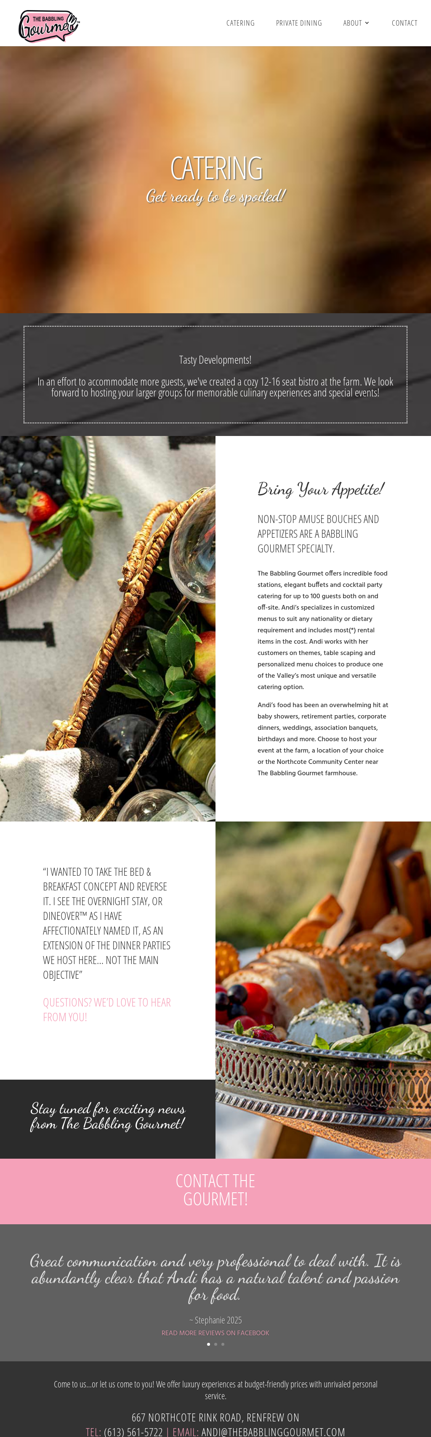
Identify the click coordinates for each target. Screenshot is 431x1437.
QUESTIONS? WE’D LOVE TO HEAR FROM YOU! (107, 1009)
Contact (405, 23)
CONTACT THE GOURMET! (215, 1189)
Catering (240, 23)
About (352, 23)
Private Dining (299, 23)
